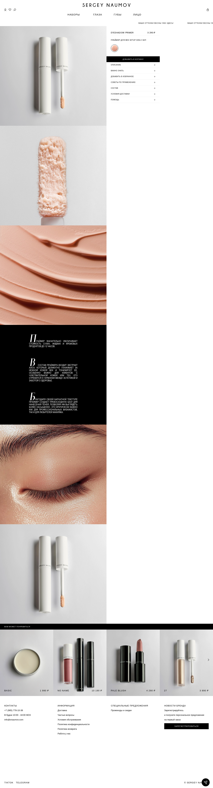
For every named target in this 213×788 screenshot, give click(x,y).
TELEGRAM (23, 783)
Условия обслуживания (69, 720)
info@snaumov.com (13, 719)
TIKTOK (8, 783)
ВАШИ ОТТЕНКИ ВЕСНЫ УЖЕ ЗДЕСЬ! (161, 23)
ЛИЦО (137, 14)
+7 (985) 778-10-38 (13, 710)
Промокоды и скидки (121, 710)
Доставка (62, 710)
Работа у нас (64, 734)
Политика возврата (67, 729)
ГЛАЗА (97, 14)
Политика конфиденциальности (74, 724)
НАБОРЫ (74, 14)
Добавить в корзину (133, 59)
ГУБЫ (118, 14)
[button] (208, 660)
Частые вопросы (66, 715)
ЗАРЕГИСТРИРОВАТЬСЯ (186, 726)
